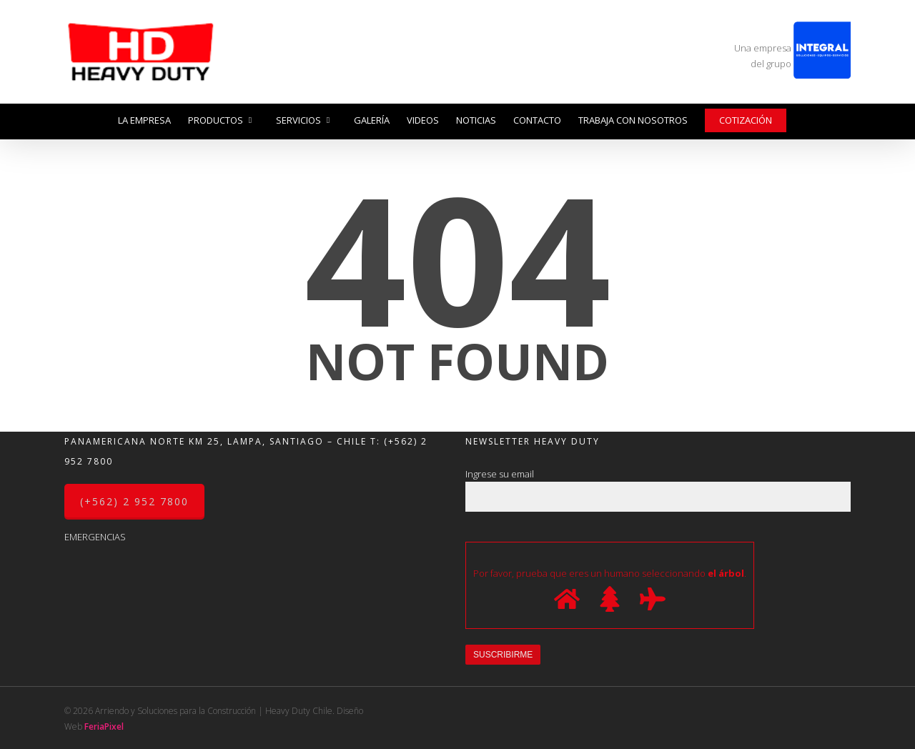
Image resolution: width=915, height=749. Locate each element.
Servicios (304, 120)
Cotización (745, 120)
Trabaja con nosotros (633, 120)
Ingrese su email (658, 489)
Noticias (476, 120)
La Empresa (144, 120)
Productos (221, 120)
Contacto (537, 120)
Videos (423, 120)
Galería (372, 120)
